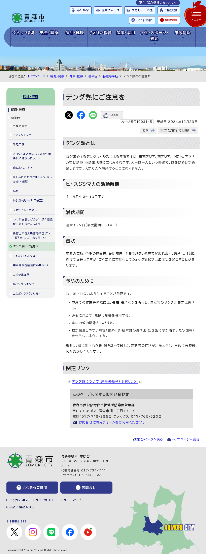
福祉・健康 (74, 33)
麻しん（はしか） (22, 167)
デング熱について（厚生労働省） (106, 381)
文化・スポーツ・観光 (154, 35)
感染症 (93, 76)
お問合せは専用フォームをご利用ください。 (112, 422)
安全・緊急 (49, 33)
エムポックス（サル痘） (26, 293)
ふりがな (83, 10)
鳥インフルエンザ (23, 284)
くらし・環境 (23, 33)
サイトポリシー (46, 500)
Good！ (115, 115)
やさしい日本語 (142, 10)
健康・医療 (76, 76)
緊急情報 (171, 19)
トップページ (36, 76)
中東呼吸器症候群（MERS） (30, 265)
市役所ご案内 (19, 500)
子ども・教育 (100, 33)
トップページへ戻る (185, 439)
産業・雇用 (125, 33)
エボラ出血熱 (21, 274)
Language (145, 19)
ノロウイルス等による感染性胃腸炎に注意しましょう (32, 156)
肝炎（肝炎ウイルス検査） (28, 200)
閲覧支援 (171, 10)
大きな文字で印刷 (175, 130)
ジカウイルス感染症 (25, 210)
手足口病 (19, 144)
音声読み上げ (110, 10)
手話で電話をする (22, 507)
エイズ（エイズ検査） (25, 256)
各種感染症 (110, 76)
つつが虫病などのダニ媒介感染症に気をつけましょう (33, 221)
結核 (16, 191)
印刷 (145, 130)
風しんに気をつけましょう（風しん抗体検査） (32, 179)
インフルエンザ (22, 135)
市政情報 (182, 33)
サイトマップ (72, 500)
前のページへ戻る (150, 439)
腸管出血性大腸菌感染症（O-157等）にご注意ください (31, 235)
